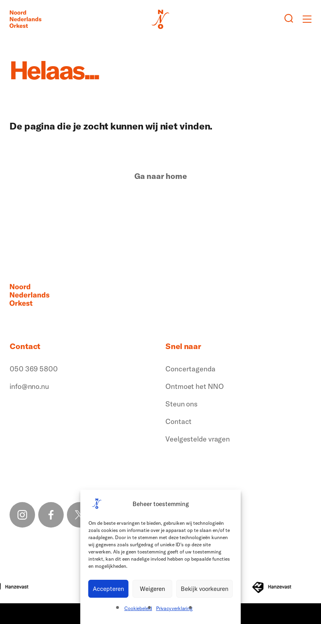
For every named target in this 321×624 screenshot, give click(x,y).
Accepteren (108, 589)
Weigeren (152, 589)
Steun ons (181, 403)
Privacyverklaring (174, 608)
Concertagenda (190, 368)
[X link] (79, 515)
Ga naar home (160, 176)
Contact (178, 421)
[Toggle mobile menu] (307, 19)
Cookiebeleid (138, 608)
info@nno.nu (29, 386)
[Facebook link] (51, 515)
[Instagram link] (22, 515)
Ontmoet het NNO (194, 386)
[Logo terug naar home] (25, 19)
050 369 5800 (34, 368)
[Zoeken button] (288, 19)
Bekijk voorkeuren (205, 589)
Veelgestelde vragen (197, 438)
